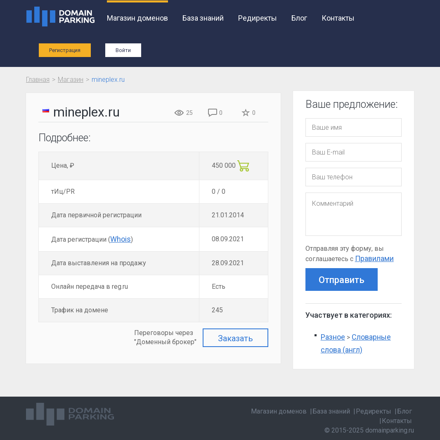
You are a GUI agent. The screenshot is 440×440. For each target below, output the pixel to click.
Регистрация (64, 50)
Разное (333, 337)
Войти (123, 50)
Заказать (235, 338)
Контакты (338, 18)
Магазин (70, 79)
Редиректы (257, 18)
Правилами (374, 258)
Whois (120, 239)
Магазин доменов (137, 18)
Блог (299, 18)
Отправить (341, 280)
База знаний (203, 18)
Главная (38, 79)
